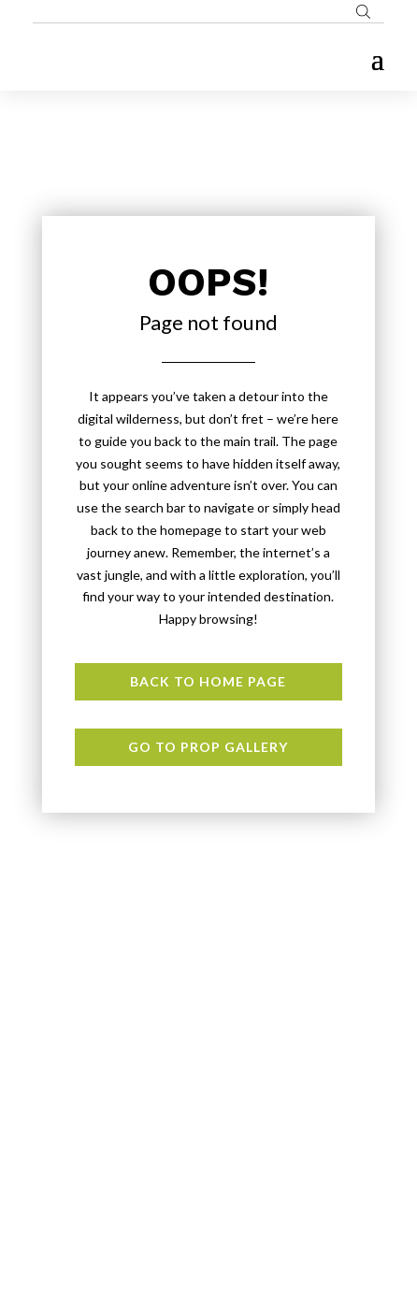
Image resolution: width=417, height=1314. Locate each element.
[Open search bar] (363, 11)
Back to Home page (208, 681)
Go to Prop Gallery (208, 747)
